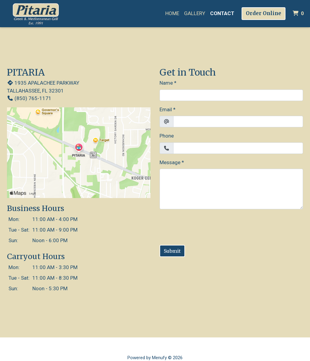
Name (166, 83)
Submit (172, 251)
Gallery (194, 13)
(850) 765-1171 (29, 98)
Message (170, 162)
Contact (222, 13)
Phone (167, 136)
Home (172, 13)
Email (166, 109)
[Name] (231, 95)
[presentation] (206, 226)
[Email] (238, 121)
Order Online (263, 13)
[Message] (231, 189)
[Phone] (238, 148)
